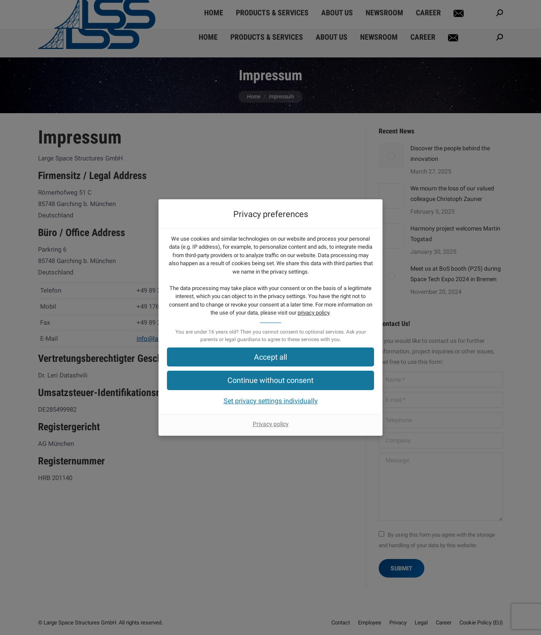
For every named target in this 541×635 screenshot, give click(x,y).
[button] (270, 356)
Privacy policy (271, 424)
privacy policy (313, 312)
